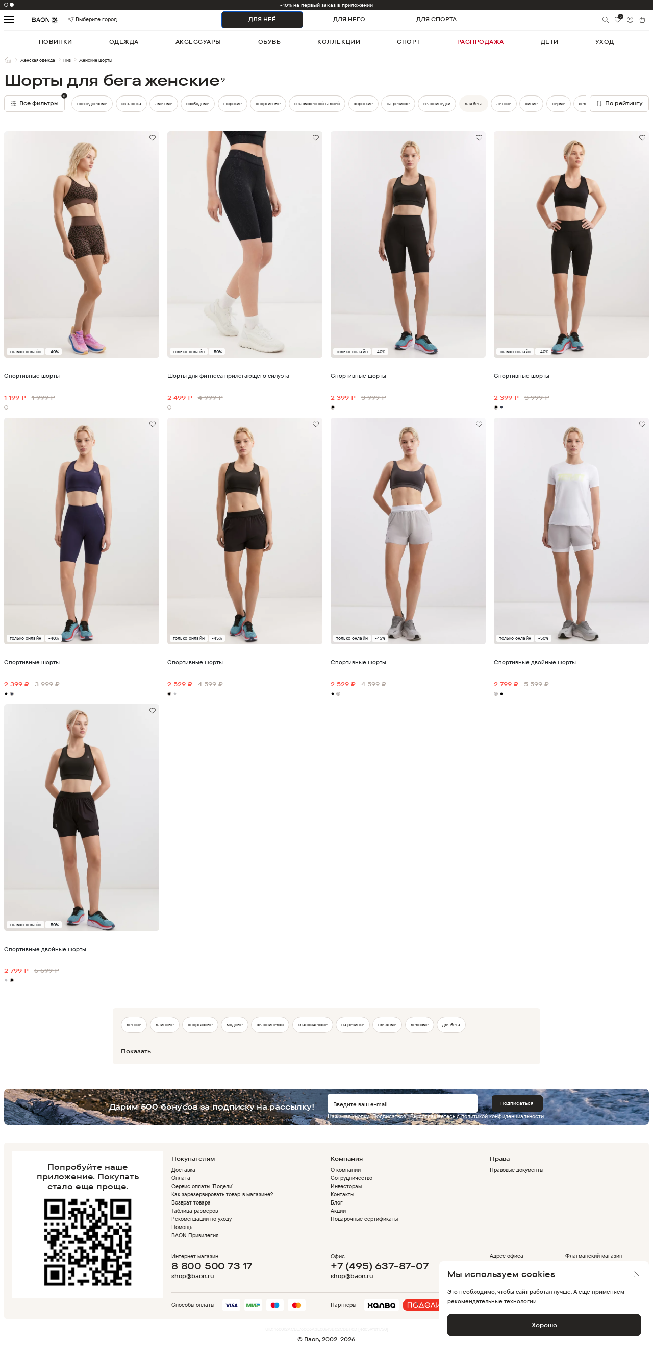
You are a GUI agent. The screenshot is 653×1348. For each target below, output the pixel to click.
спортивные (268, 103)
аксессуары (198, 41)
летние (503, 103)
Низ (67, 60)
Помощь (181, 1227)
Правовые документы (516, 1169)
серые (558, 103)
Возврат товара (191, 1202)
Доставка (183, 1169)
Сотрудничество (351, 1178)
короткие (363, 103)
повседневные (92, 103)
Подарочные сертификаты (364, 1218)
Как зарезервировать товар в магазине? (222, 1194)
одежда (124, 41)
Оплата (180, 1178)
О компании (346, 1169)
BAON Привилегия (194, 1235)
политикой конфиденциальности (502, 1116)
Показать (136, 1051)
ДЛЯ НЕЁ (262, 19)
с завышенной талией (317, 103)
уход (604, 41)
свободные (197, 103)
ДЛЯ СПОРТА (436, 19)
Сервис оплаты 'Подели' (202, 1186)
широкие (232, 103)
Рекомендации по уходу (201, 1218)
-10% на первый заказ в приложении (326, 5)
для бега (474, 103)
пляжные (387, 1024)
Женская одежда (37, 60)
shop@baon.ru (192, 1276)
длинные (165, 1024)
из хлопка (131, 103)
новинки (55, 41)
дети (550, 41)
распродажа (480, 41)
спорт (408, 41)
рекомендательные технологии (492, 1301)
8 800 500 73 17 (212, 1266)
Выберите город (80, 19)
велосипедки (436, 103)
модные (235, 1024)
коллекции (338, 41)
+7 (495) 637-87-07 (380, 1266)
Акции (338, 1210)
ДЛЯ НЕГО (349, 19)
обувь (269, 41)
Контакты (342, 1194)
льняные (163, 103)
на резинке (398, 103)
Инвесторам (346, 1186)
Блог (337, 1202)
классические (313, 1024)
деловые (420, 1024)
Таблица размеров (194, 1210)
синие (531, 103)
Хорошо (544, 1325)
